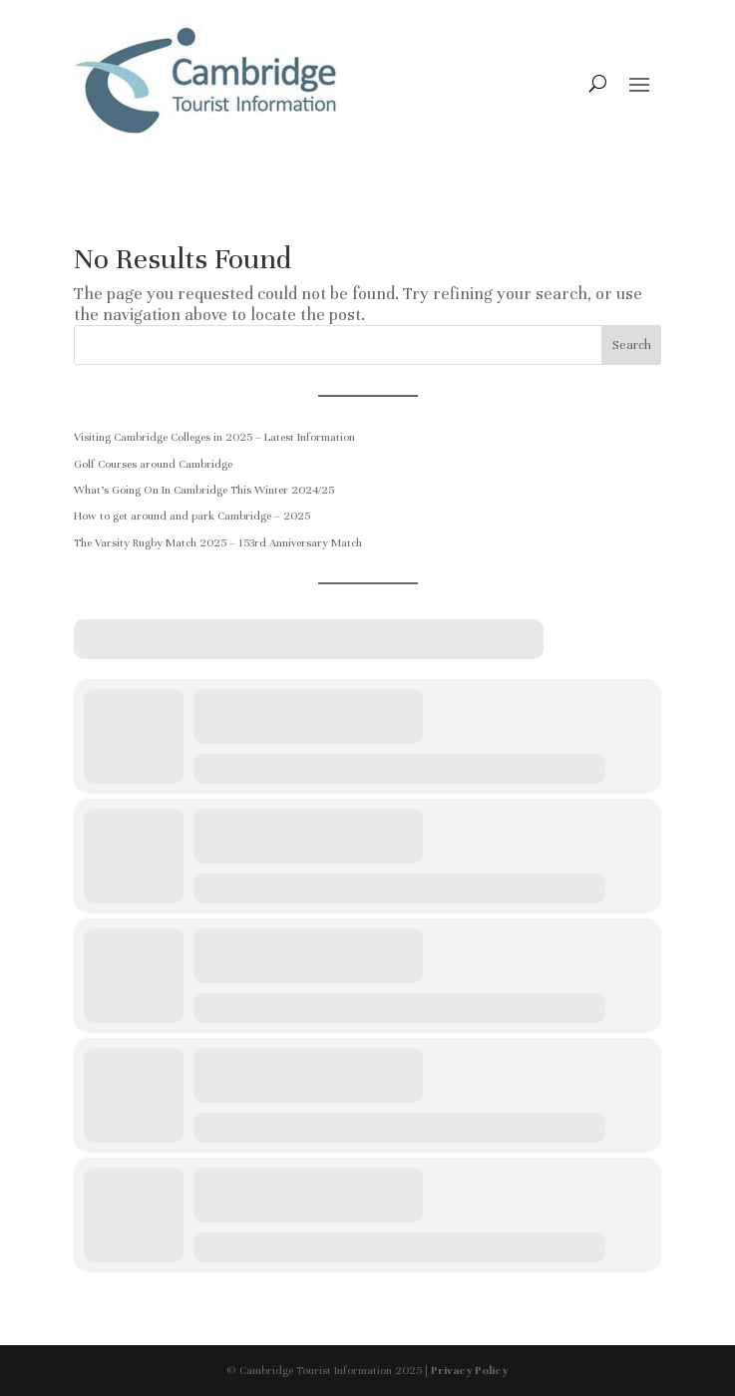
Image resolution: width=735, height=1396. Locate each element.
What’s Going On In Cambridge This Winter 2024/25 (204, 490)
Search (631, 345)
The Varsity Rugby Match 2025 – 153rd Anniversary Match (218, 542)
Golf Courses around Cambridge (153, 464)
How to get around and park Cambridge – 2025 (192, 516)
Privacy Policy (470, 1370)
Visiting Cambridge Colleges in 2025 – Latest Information (214, 437)
